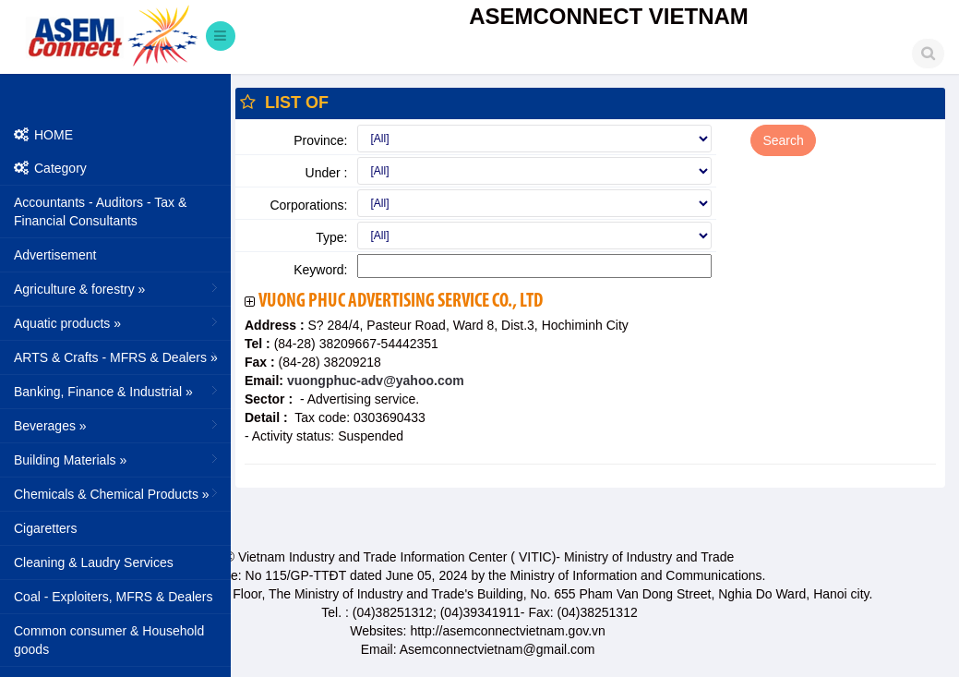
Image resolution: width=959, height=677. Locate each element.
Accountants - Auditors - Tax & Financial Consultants (100, 211)
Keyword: (320, 269)
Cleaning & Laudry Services (94, 562)
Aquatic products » (118, 322)
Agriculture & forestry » (118, 288)
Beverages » (118, 425)
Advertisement (55, 255)
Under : (327, 172)
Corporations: (308, 205)
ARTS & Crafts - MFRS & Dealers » (118, 356)
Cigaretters (45, 528)
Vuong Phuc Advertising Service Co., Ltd (400, 301)
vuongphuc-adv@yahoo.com (373, 380)
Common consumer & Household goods (109, 640)
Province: (320, 140)
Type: (331, 237)
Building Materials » (118, 459)
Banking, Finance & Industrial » (118, 390)
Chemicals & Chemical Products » (118, 493)
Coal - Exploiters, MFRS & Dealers (113, 596)
